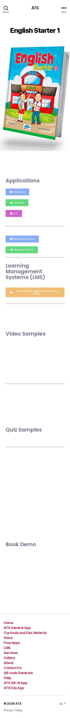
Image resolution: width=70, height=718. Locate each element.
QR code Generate (18, 673)
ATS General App (17, 628)
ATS (34, 8)
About (8, 663)
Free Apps (12, 643)
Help (7, 678)
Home (8, 623)
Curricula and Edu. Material (25, 633)
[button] (14, 211)
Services (11, 653)
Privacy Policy (13, 710)
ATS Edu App (14, 688)
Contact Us (12, 668)
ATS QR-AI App (15, 683)
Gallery (9, 658)
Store (8, 638)
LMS (7, 648)
